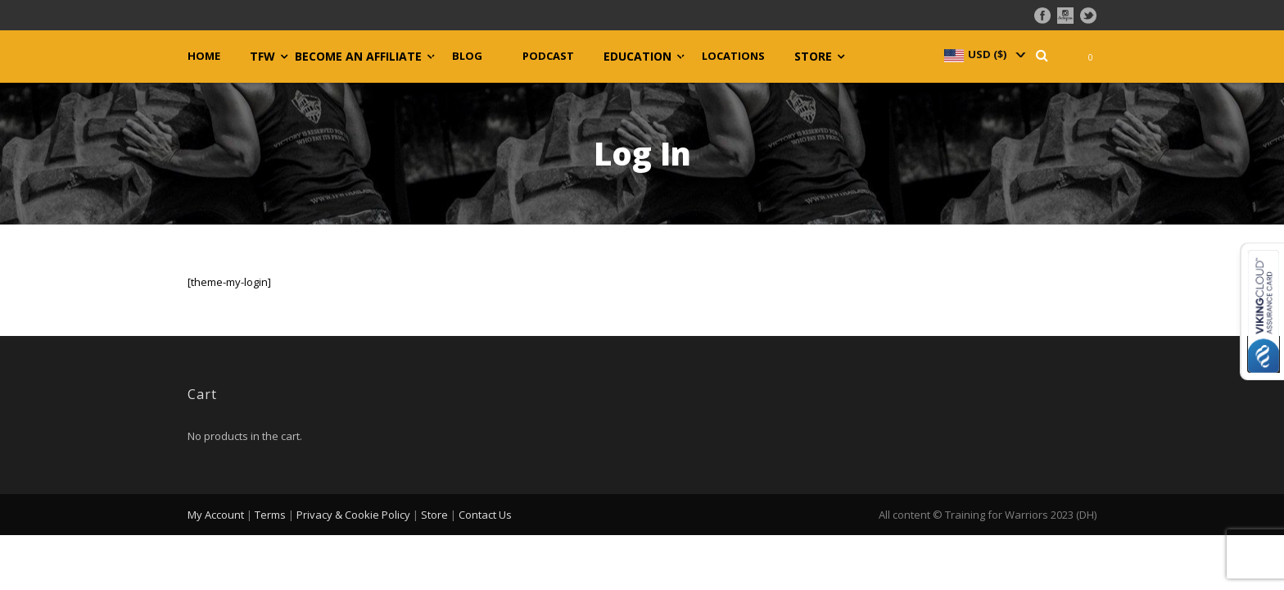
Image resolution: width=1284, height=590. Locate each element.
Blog (467, 56)
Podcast (548, 56)
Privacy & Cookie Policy (353, 514)
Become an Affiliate (358, 56)
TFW (262, 56)
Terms (270, 514)
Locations (733, 56)
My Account (216, 514)
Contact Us (485, 514)
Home (204, 56)
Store (813, 56)
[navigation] (983, 54)
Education (637, 56)
